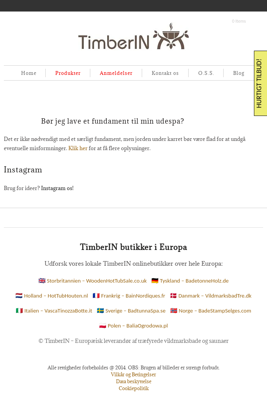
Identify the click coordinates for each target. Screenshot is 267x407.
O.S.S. (206, 73)
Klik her (78, 148)
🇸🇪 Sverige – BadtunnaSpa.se (131, 310)
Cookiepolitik (134, 388)
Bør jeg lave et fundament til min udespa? (112, 121)
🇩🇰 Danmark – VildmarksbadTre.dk (211, 295)
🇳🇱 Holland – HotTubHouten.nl (51, 295)
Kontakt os (165, 73)
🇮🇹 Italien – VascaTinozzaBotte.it (54, 310)
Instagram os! (57, 188)
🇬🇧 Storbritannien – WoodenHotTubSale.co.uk (92, 280)
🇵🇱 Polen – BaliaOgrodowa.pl (133, 325)
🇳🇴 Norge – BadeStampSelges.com (210, 310)
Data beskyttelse (133, 381)
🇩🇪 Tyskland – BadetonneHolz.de (190, 280)
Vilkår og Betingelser (133, 374)
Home (28, 73)
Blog (238, 73)
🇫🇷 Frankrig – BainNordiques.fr (129, 295)
